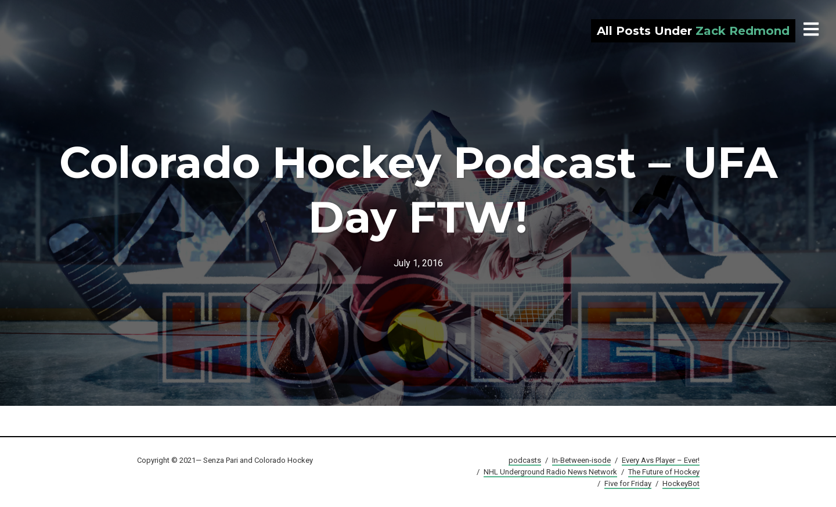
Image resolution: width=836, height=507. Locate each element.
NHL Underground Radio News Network (550, 471)
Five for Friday (627, 483)
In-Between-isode (581, 460)
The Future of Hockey (664, 471)
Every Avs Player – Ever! (661, 460)
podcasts (525, 460)
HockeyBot (681, 483)
